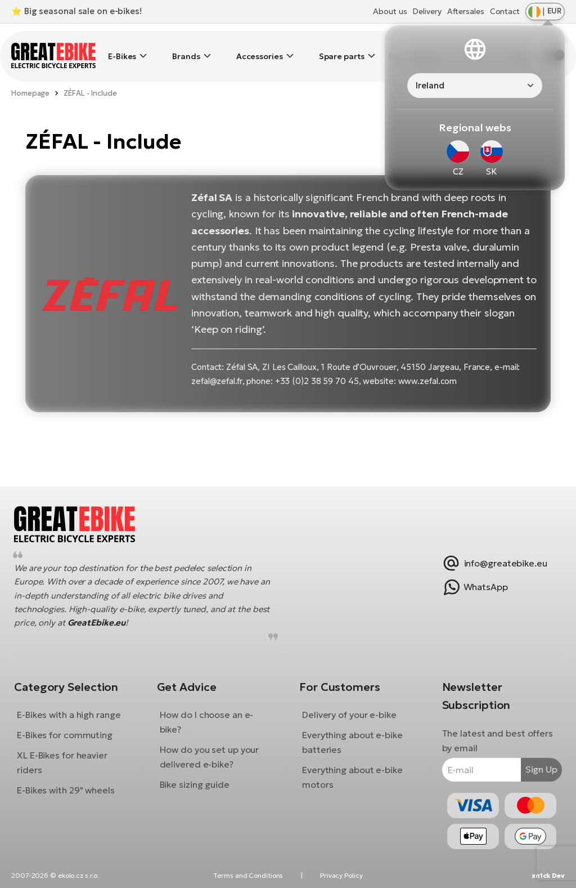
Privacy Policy (341, 875)
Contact (505, 11)
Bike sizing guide (198, 776)
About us (390, 11)
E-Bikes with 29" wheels (74, 781)
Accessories (259, 48)
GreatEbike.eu (124, 614)
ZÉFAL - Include (90, 76)
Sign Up (533, 760)
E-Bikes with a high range (77, 706)
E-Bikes (122, 48)
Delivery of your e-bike (349, 706)
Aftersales (465, 11)
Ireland (430, 85)
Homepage (30, 76)
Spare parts (341, 48)
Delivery (426, 11)
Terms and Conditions (248, 875)
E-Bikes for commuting (73, 726)
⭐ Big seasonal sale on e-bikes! (76, 11)
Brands (186, 48)
